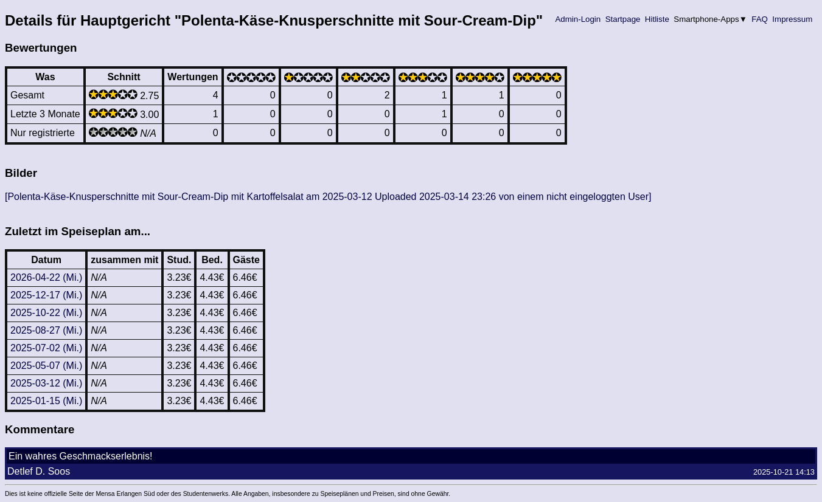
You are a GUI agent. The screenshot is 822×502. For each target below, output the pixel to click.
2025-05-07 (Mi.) (46, 365)
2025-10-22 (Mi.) (46, 313)
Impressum (792, 19)
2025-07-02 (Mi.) (46, 348)
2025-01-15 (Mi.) (46, 401)
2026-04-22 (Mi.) (46, 277)
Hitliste (657, 19)
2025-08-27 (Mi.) (46, 330)
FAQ (760, 19)
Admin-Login (578, 19)
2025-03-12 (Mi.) (46, 383)
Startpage (623, 19)
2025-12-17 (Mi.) (46, 295)
